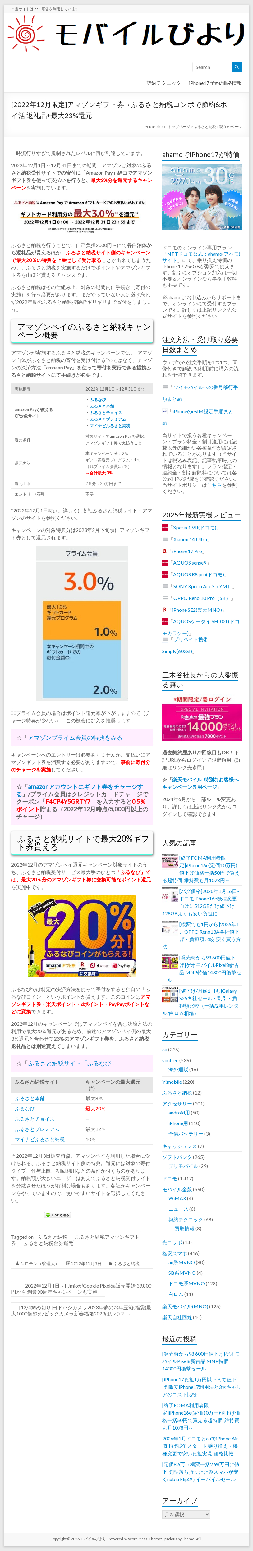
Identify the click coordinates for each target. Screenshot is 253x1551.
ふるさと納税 (52, 1237)
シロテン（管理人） (39, 1263)
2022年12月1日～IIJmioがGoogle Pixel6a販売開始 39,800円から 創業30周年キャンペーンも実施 (81, 1289)
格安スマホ (174, 1253)
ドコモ (169, 1178)
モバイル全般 (177, 1189)
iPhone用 (178, 1123)
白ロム (175, 1294)
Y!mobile (172, 1082)
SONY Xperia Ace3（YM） (202, 586)
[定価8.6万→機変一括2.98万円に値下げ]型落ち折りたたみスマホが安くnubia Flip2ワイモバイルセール (200, 1471)
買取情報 (185, 1228)
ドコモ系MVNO (186, 1283)
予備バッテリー (185, 1134)
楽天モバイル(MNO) (185, 1306)
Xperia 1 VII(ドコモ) (194, 527)
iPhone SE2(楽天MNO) (197, 610)
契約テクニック (163, 83)
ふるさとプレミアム (108, 419)
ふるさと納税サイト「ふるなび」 (72, 1063)
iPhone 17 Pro (187, 551)
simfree (170, 1060)
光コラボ (172, 1242)
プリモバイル (183, 1166)
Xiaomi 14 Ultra (190, 539)
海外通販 (178, 1069)
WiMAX (177, 1198)
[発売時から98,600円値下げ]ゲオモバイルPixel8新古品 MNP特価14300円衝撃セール (201, 1361)
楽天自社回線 (177, 1317)
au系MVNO (181, 1262)
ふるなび (98, 399)
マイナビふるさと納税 (110, 425)
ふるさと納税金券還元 (48, 1243)
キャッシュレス (179, 1146)
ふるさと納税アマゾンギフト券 (75, 1240)
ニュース (178, 1209)
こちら (214, 485)
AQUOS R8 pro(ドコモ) (198, 574)
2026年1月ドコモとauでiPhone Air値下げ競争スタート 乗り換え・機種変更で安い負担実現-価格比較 (200, 1445)
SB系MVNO (182, 1273)
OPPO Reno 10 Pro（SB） (202, 598)
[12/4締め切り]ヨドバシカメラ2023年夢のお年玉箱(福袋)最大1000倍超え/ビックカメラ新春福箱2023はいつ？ (81, 1310)
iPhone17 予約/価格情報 (215, 83)
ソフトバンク (177, 1157)
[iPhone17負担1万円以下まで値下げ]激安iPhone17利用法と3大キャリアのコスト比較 (202, 1386)
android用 (179, 1112)
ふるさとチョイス (106, 412)
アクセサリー (177, 1103)
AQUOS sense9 (189, 562)
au (164, 1049)
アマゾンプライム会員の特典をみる (75, 737)
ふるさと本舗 (102, 406)
